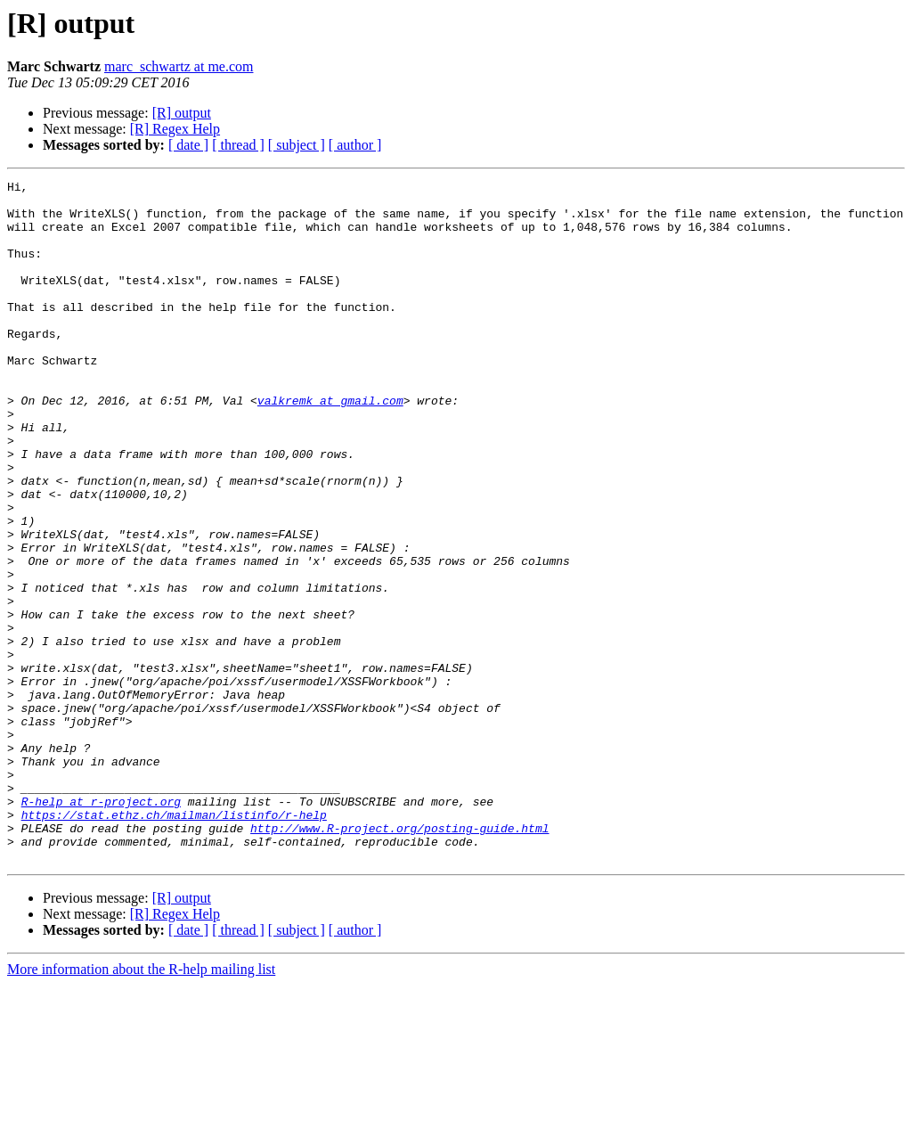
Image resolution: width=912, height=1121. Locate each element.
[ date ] (188, 144)
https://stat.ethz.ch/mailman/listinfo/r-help (174, 943)
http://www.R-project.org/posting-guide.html (399, 959)
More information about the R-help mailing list (141, 1105)
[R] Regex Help (175, 128)
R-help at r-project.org (101, 927)
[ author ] (355, 144)
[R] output (181, 112)
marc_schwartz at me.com (178, 66)
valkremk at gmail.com (330, 446)
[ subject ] (296, 144)
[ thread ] (238, 144)
